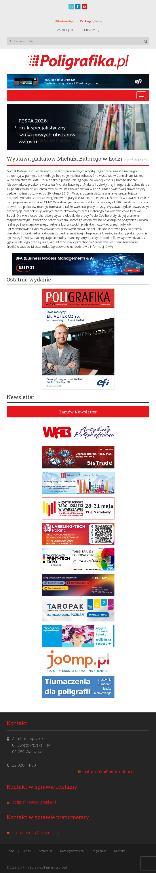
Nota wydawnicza (72, 851)
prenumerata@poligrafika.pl (37, 832)
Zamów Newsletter (78, 412)
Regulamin (99, 851)
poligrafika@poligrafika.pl (109, 771)
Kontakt (119, 851)
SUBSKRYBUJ (90, 30)
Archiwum (45, 851)
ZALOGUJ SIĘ (65, 30)
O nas (27, 851)
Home (11, 851)
